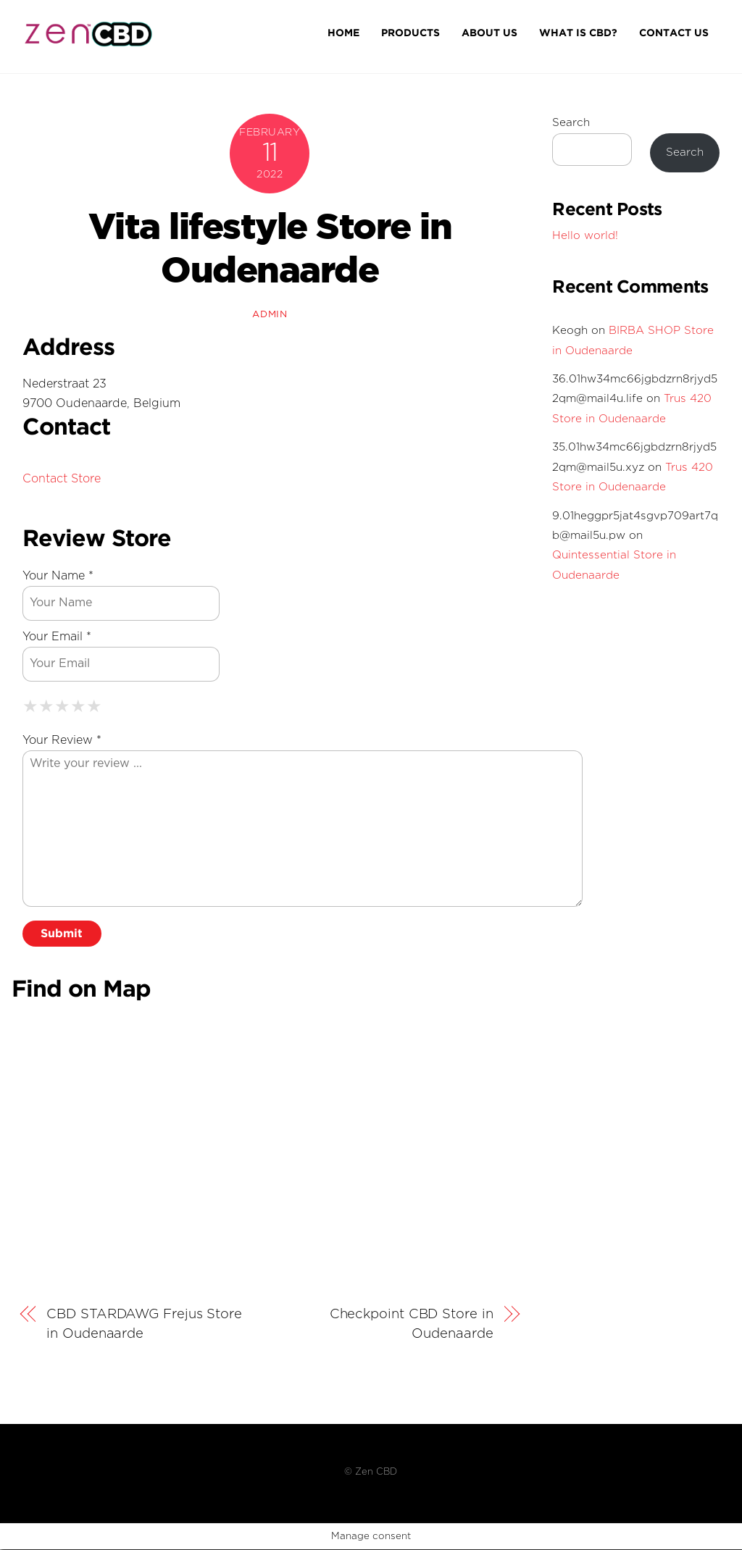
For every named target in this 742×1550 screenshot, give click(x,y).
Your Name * (57, 576)
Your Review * (61, 741)
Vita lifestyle (270, 249)
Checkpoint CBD (411, 1324)
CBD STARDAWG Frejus (144, 1324)
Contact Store (61, 479)
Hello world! (585, 236)
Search (571, 124)
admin (269, 315)
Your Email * (56, 637)
